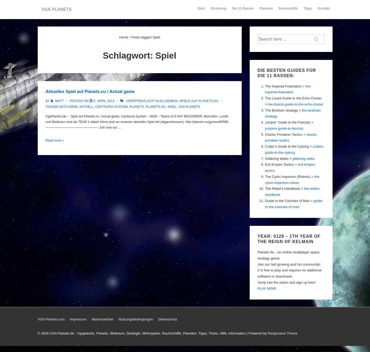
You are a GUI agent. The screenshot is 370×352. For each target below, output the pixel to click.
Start (201, 8)
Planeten (266, 11)
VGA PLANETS (57, 9)
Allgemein (168, 101)
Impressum (78, 319)
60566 (73, 107)
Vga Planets (189, 107)
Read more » (55, 140)
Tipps (308, 11)
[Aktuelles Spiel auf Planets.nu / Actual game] (104, 101)
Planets (136, 107)
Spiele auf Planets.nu (198, 101)
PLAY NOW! (267, 289)
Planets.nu (156, 107)
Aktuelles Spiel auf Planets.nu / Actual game (90, 91)
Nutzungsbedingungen (135, 319)
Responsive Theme (282, 333)
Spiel (172, 107)
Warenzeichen (103, 319)
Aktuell (86, 107)
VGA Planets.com (51, 319)
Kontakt (324, 11)
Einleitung (218, 11)
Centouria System (111, 107)
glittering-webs (303, 159)
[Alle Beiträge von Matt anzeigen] (58, 101)
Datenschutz (167, 319)
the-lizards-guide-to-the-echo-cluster (296, 104)
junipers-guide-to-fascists (284, 128)
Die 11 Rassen (243, 11)
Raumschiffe (288, 11)
